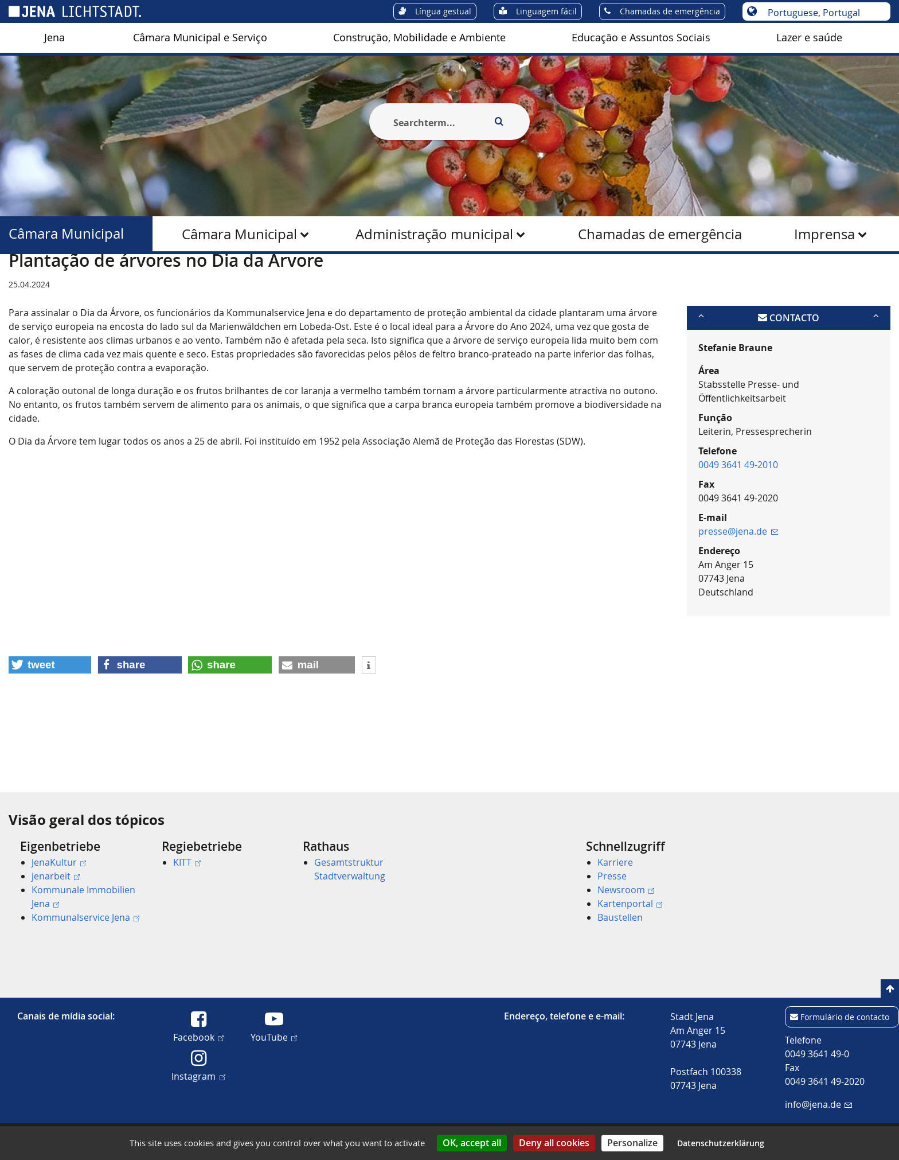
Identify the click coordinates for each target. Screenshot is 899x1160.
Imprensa (824, 234)
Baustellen (620, 917)
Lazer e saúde (809, 37)
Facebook (198, 1037)
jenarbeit (56, 876)
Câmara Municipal (239, 234)
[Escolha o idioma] (822, 13)
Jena (54, 37)
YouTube (274, 1037)
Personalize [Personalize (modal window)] (632, 1142)
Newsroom (625, 889)
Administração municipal (434, 234)
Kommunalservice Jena (85, 917)
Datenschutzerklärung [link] (720, 1143)
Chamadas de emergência (660, 234)
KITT (187, 862)
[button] (50, 720)
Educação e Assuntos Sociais (641, 37)
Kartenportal (629, 903)
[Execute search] (498, 121)
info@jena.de (818, 1104)
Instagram (198, 1076)
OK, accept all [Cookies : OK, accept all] (472, 1142)
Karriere (615, 862)
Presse (612, 876)
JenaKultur (59, 862)
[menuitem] (54, 38)
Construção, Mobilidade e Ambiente (419, 37)
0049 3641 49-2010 (738, 520)
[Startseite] (22, 282)
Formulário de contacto (844, 1016)
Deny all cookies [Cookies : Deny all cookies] (554, 1142)
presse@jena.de (738, 587)
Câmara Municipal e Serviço (200, 37)
